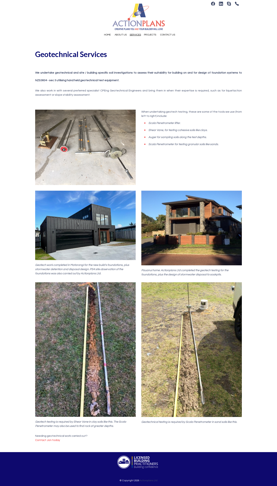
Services (135, 35)
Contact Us (167, 35)
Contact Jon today (47, 440)
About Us (121, 35)
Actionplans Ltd (148, 480)
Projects (150, 35)
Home (107, 35)
